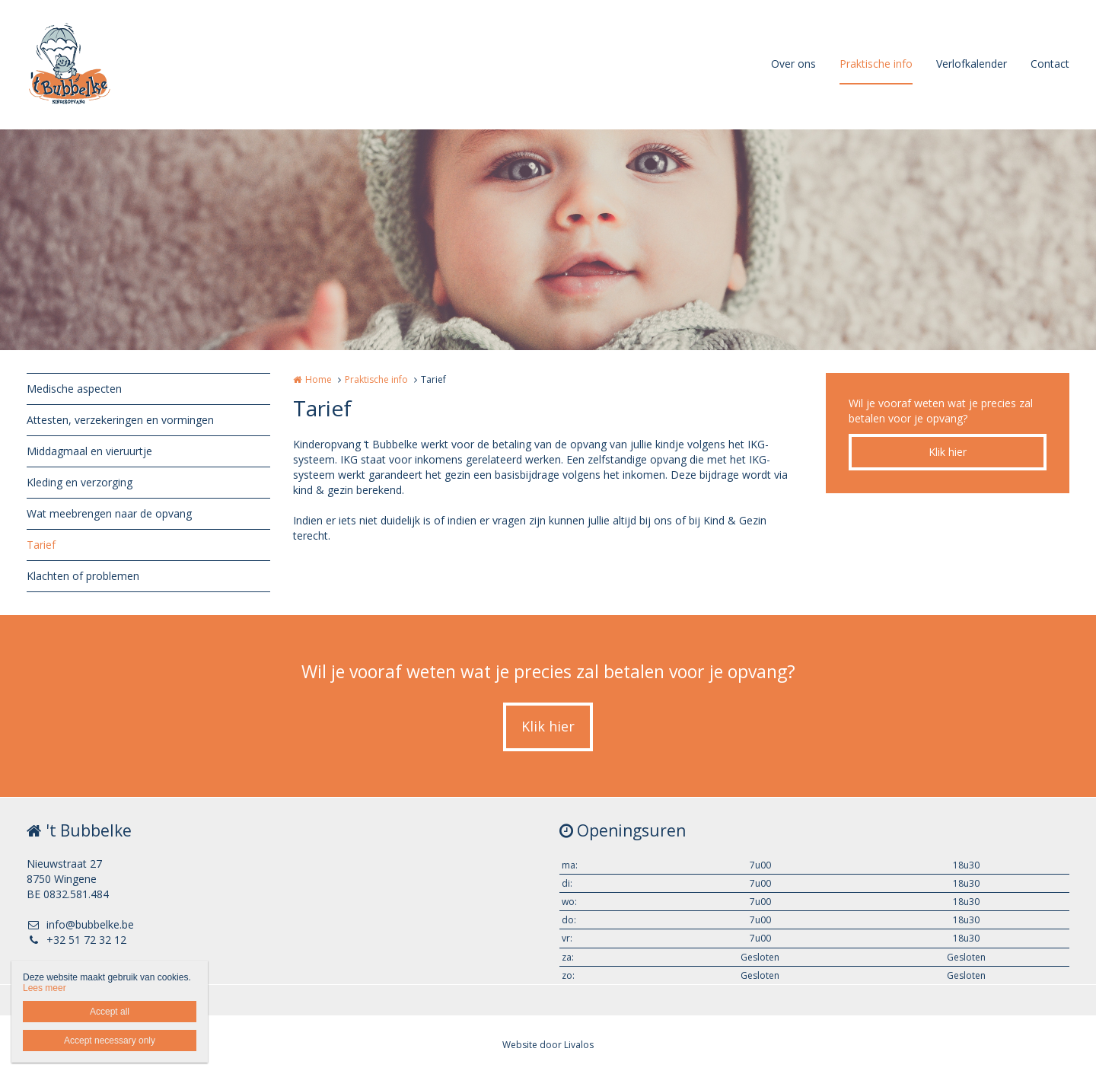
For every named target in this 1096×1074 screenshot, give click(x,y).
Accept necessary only (109, 1040)
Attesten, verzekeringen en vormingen (120, 420)
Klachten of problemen (83, 576)
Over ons (793, 63)
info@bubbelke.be (80, 924)
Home (318, 379)
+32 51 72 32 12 (76, 939)
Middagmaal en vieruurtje (89, 451)
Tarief (41, 544)
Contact (1050, 63)
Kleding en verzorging (79, 482)
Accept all (109, 1011)
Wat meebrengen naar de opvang (109, 513)
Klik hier (948, 452)
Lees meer (44, 988)
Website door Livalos (548, 1044)
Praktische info (876, 63)
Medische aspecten (74, 388)
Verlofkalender (971, 63)
